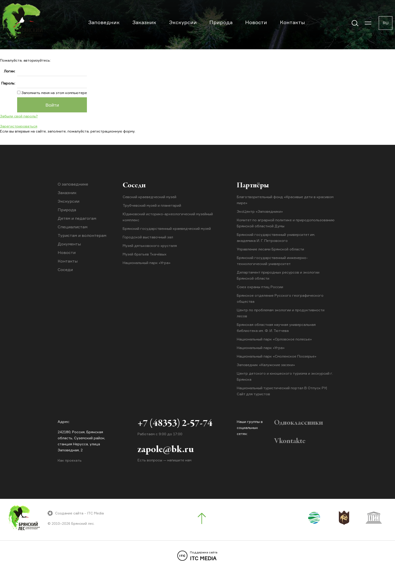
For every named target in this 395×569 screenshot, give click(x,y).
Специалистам (72, 226)
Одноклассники (298, 423)
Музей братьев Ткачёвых (145, 254)
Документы (69, 243)
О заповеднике (73, 184)
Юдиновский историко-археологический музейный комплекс (168, 217)
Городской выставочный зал (148, 237)
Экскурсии (183, 22)
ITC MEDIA (197, 556)
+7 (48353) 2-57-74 (175, 424)
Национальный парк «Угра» (147, 262)
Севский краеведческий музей (149, 197)
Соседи (65, 269)
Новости (256, 22)
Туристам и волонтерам (82, 235)
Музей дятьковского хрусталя (150, 245)
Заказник (144, 22)
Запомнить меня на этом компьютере (53, 93)
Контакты (292, 22)
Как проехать (70, 460)
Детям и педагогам (77, 218)
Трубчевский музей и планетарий (152, 205)
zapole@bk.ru (166, 450)
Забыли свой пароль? (19, 116)
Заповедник (104, 22)
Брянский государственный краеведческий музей (167, 228)
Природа (221, 22)
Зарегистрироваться (18, 126)
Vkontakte (290, 441)
